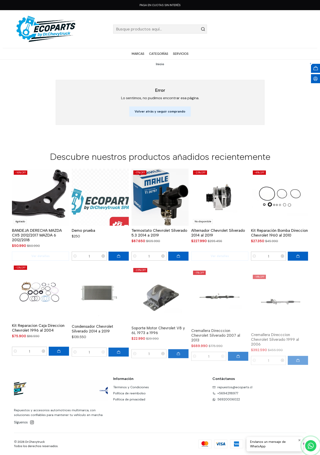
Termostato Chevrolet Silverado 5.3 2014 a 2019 (159, 246)
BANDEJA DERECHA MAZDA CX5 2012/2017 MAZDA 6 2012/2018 (37, 240)
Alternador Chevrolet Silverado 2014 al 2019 (218, 252)
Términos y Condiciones (131, 387)
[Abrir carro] (315, 68)
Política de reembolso (129, 393)
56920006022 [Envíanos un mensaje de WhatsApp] (226, 399)
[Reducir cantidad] (75, 264)
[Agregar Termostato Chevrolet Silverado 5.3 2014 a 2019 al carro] (178, 269)
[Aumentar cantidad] (103, 264)
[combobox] (160, 29)
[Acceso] (315, 78)
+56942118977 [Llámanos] (225, 393)
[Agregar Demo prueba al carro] (118, 264)
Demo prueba (83, 238)
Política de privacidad (129, 399)
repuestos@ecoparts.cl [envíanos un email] (232, 387)
